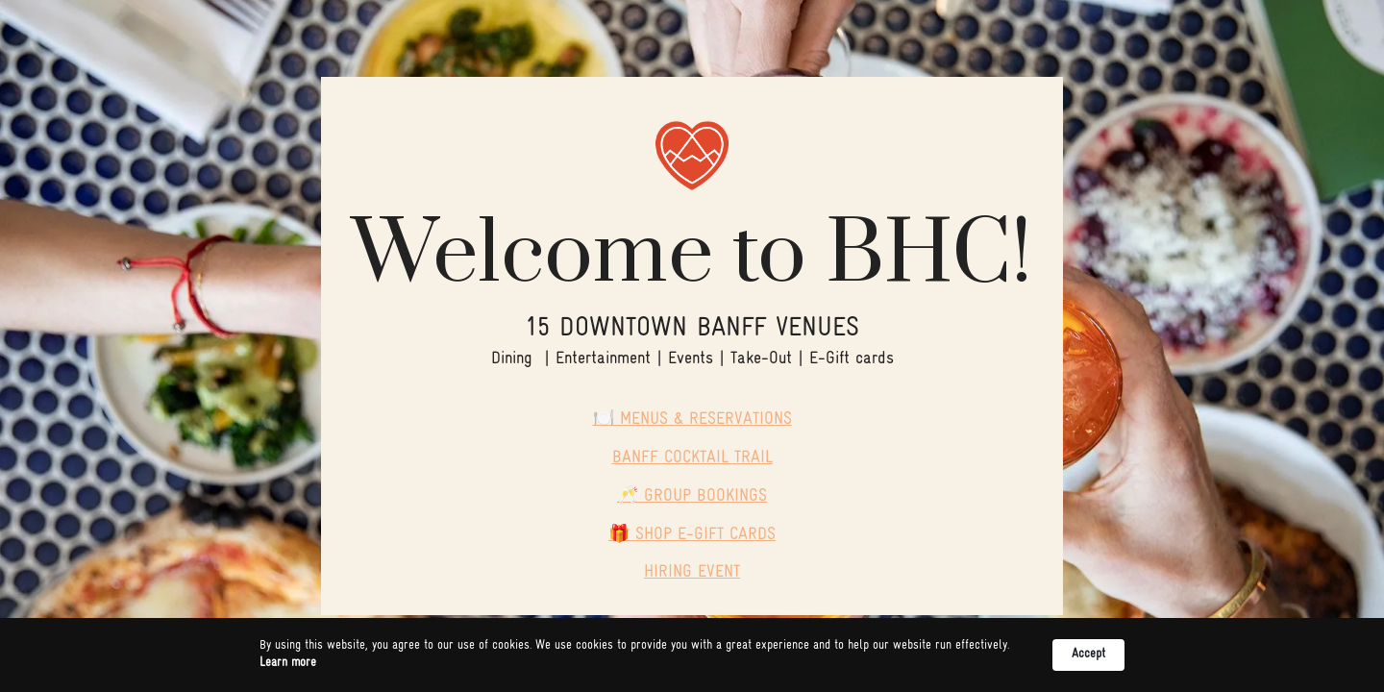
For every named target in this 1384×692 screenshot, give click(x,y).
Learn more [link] (288, 662)
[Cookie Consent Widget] (692, 655)
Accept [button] (1088, 654)
